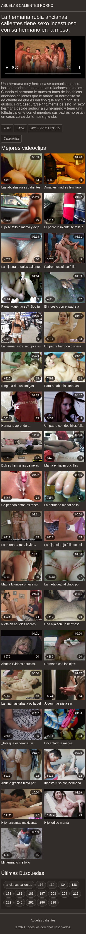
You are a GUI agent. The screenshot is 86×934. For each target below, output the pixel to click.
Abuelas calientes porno (27, 6)
